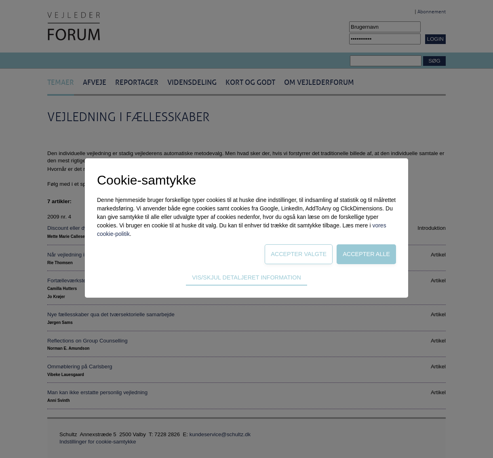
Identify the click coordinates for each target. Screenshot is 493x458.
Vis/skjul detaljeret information (246, 277)
